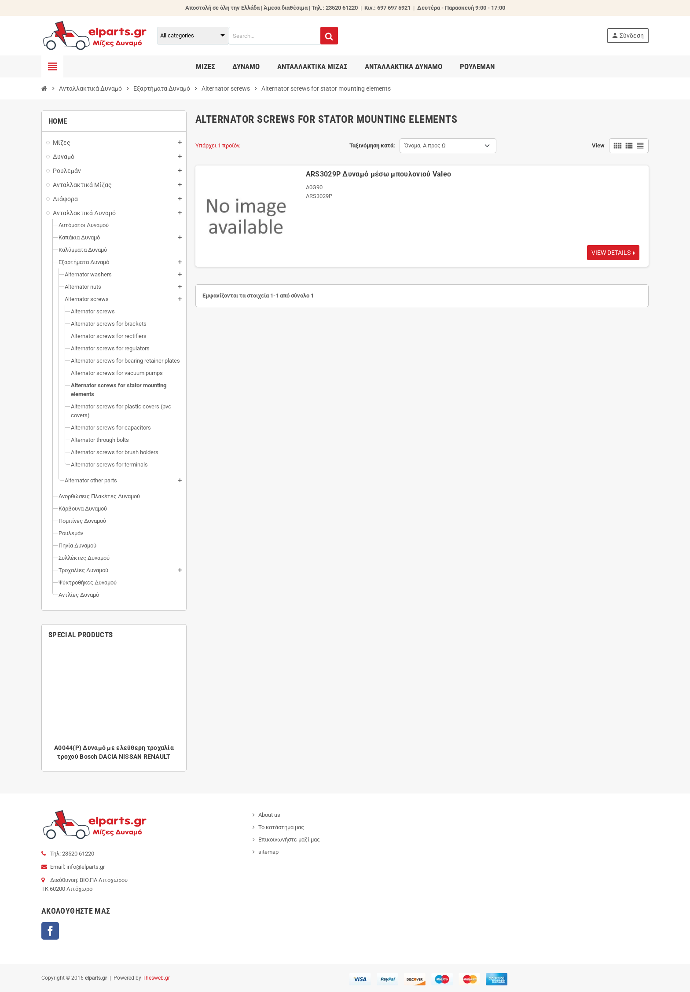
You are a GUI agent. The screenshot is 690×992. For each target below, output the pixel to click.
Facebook (50, 931)
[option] (114, 708)
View (598, 145)
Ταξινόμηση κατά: (372, 145)
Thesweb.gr (156, 978)
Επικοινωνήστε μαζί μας (289, 839)
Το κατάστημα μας (281, 827)
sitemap (268, 852)
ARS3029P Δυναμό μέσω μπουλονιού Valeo (378, 174)
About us (269, 815)
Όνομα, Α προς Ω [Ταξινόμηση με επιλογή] (425, 145)
